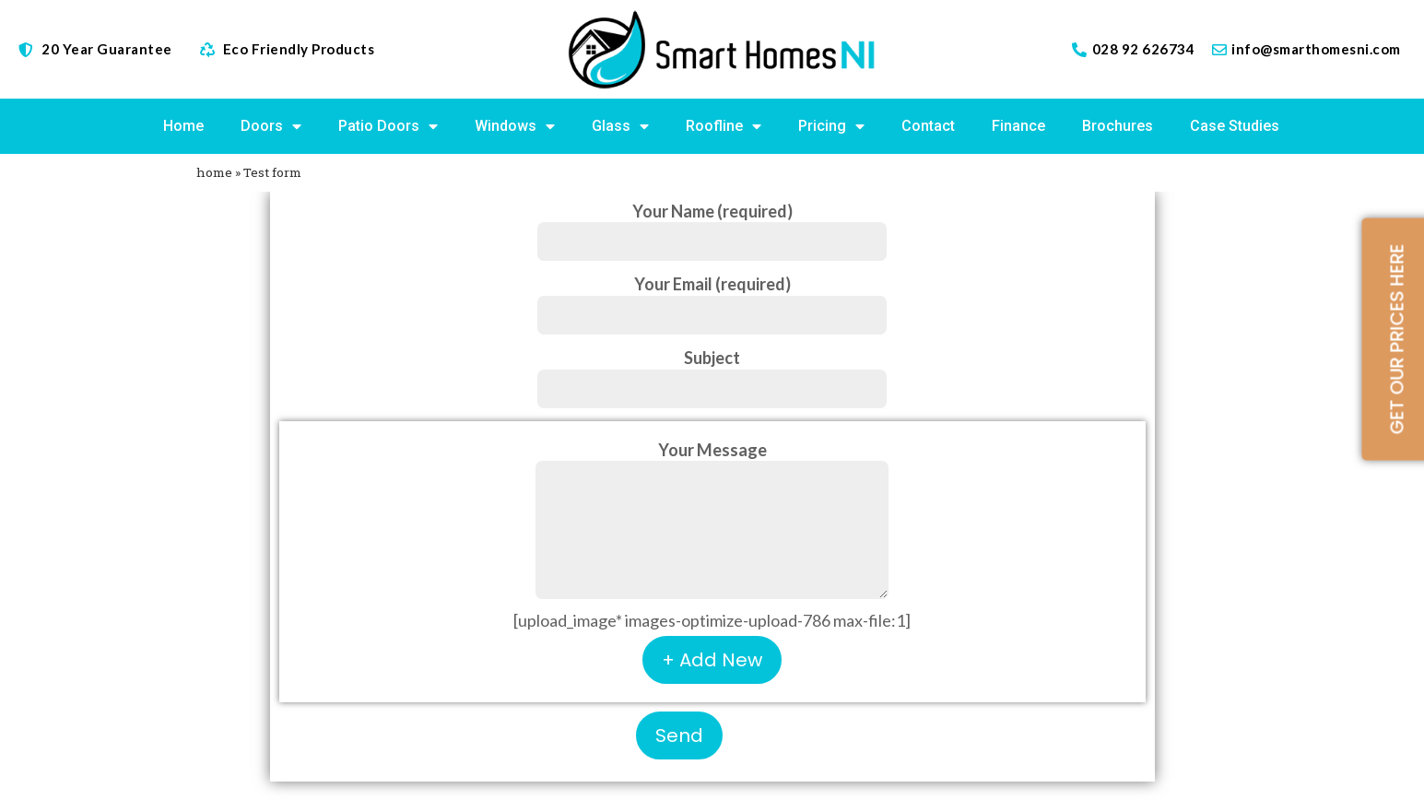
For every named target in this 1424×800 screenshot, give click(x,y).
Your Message (712, 521)
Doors (271, 127)
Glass (620, 127)
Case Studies (1234, 126)
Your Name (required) (712, 226)
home (214, 172)
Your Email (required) (712, 299)
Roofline (723, 127)
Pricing (831, 127)
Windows (515, 127)
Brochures (1117, 126)
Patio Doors (388, 127)
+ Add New (712, 660)
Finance (1018, 126)
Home (183, 126)
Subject (712, 372)
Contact (928, 126)
